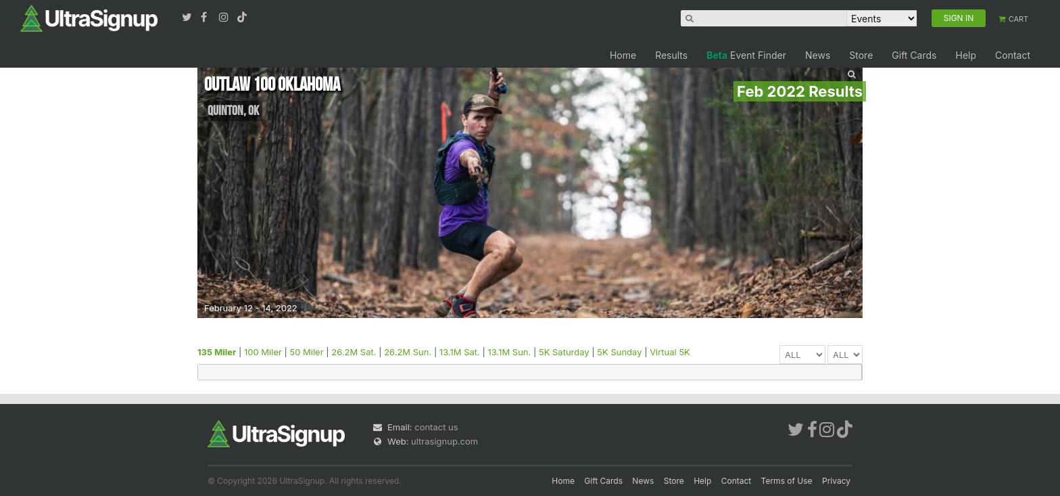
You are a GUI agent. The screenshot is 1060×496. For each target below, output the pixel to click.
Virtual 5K (670, 351)
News (817, 55)
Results (671, 55)
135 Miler (216, 351)
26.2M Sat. (353, 351)
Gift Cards (914, 55)
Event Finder (746, 55)
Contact (1012, 55)
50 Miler (307, 351)
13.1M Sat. (459, 351)
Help (965, 55)
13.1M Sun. (509, 351)
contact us (436, 427)
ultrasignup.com (444, 441)
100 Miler (263, 351)
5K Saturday (564, 351)
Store (861, 55)
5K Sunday (619, 351)
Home (623, 55)
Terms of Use (787, 481)
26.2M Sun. (407, 351)
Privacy (836, 481)
